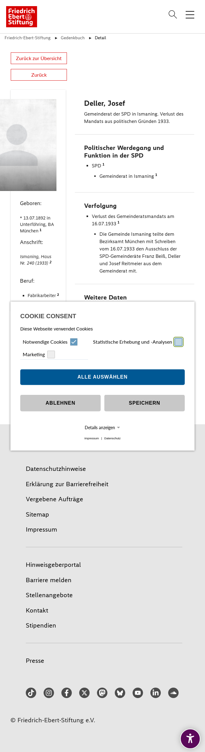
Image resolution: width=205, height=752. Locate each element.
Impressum (91, 438)
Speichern (144, 403)
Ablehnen (60, 403)
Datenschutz (112, 438)
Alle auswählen (102, 377)
